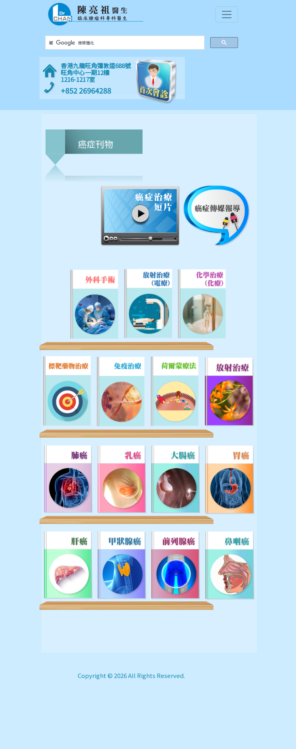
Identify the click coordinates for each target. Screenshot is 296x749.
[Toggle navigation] (226, 14)
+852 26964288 (86, 90)
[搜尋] (123, 43)
